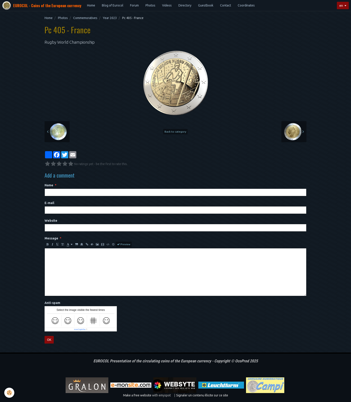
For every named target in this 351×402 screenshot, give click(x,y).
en (341, 5)
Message (51, 238)
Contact (225, 5)
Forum (134, 5)
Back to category (175, 131)
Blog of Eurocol (112, 5)
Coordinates (246, 5)
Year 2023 (110, 18)
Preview (123, 244)
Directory (184, 5)
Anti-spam (52, 303)
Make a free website (137, 395)
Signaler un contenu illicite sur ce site (202, 395)
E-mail (49, 203)
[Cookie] (9, 393)
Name (49, 185)
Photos (150, 5)
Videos (167, 5)
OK (49, 340)
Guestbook (205, 5)
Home (91, 5)
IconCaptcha (80, 329)
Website (51, 220)
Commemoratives (85, 18)
